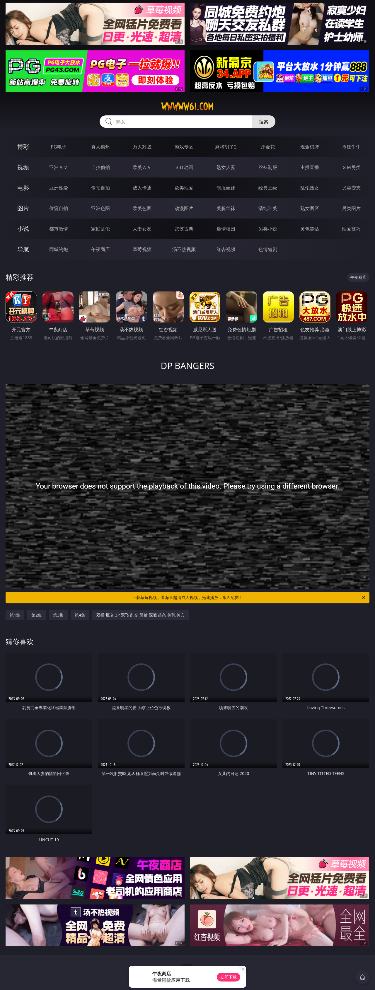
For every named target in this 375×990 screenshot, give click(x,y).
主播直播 (309, 167)
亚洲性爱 (58, 188)
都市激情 (58, 229)
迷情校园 (226, 229)
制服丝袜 (226, 188)
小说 (23, 229)
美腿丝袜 (226, 208)
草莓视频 (142, 249)
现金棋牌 (309, 147)
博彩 (23, 147)
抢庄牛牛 (351, 147)
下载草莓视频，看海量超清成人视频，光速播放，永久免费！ (249, 597)
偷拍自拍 (100, 188)
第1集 (15, 615)
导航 (23, 249)
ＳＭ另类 (351, 167)
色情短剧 (267, 249)
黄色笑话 (309, 229)
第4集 (80, 615)
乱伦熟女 (309, 188)
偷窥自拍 (58, 208)
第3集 (58, 615)
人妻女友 (142, 229)
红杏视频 (226, 249)
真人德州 (100, 147)
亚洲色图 (100, 208)
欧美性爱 (184, 188)
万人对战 (142, 147)
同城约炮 (58, 249)
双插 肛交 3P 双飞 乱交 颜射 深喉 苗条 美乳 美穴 (140, 615)
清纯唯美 (267, 208)
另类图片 (351, 208)
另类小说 (267, 229)
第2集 (36, 615)
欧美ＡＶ (142, 167)
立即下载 (228, 977)
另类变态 (351, 188)
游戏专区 (184, 147)
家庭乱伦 (100, 229)
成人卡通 (142, 188)
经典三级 (267, 188)
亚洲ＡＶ (58, 167)
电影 (23, 188)
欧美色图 (142, 208)
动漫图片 (184, 208)
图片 (23, 208)
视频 (23, 167)
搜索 (263, 121)
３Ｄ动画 (184, 167)
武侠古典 (184, 229)
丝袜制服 (267, 167)
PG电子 (58, 147)
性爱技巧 (351, 229)
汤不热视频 (184, 249)
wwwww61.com (187, 106)
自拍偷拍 (100, 167)
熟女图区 (309, 208)
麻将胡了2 (225, 147)
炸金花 (268, 147)
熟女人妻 (226, 167)
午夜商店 (100, 249)
